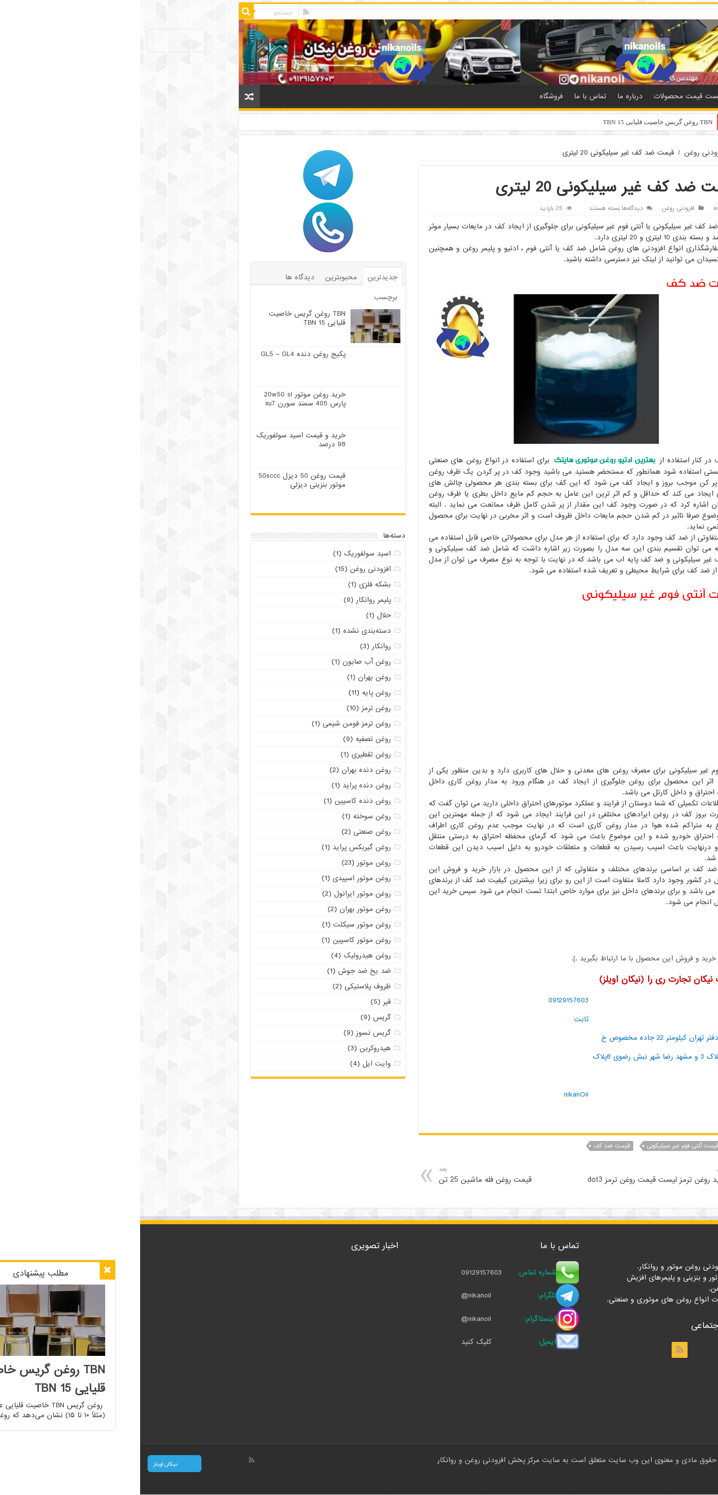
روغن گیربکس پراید (221, 847)
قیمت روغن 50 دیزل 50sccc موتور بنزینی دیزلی (161, 480)
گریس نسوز (233, 1032)
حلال (244, 615)
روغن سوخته (232, 816)
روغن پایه (236, 692)
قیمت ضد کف (471, 1145)
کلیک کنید (336, 1342)
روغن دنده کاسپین (222, 800)
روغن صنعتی (232, 831)
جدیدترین (242, 277)
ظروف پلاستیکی (227, 986)
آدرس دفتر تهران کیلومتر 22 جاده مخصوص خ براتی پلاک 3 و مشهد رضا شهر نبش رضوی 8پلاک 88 (525, 1056)
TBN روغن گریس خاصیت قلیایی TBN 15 (518, 122)
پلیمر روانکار (233, 599)
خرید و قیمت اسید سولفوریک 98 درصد (160, 440)
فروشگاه (411, 96)
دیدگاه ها (160, 277)
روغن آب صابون (226, 661)
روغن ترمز (236, 708)
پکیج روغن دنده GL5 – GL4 (163, 354)
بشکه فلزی (235, 584)
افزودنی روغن (564, 152)
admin (581, 208)
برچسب (245, 297)
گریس (242, 1017)
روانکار (241, 646)
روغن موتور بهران (225, 909)
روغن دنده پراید (226, 785)
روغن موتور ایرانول (222, 893)
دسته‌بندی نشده (227, 630)
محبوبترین (201, 277)
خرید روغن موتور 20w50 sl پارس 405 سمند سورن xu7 (164, 399)
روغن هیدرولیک (227, 955)
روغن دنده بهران (226, 769)
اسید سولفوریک (227, 553)
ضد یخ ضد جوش (224, 970)
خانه (602, 95)
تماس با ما (450, 96)
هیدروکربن (235, 1048)
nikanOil (436, 1094)
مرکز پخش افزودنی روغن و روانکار (349, 1460)
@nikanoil (336, 1296)
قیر (247, 1001)
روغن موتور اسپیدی (221, 878)
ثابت (441, 1019)
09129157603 (428, 1000)
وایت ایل (236, 1063)
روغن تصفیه (233, 739)
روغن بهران (234, 677)
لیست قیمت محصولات (548, 96)
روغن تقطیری (231, 754)
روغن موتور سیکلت (222, 924)
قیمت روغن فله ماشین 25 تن (369, 1175)
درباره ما (490, 96)
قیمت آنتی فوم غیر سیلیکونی (542, 1145)
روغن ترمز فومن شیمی (216, 723)
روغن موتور (234, 862)
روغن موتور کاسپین (221, 939)
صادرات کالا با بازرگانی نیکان (602, 1478)
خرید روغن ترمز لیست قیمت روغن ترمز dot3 (516, 1175)
